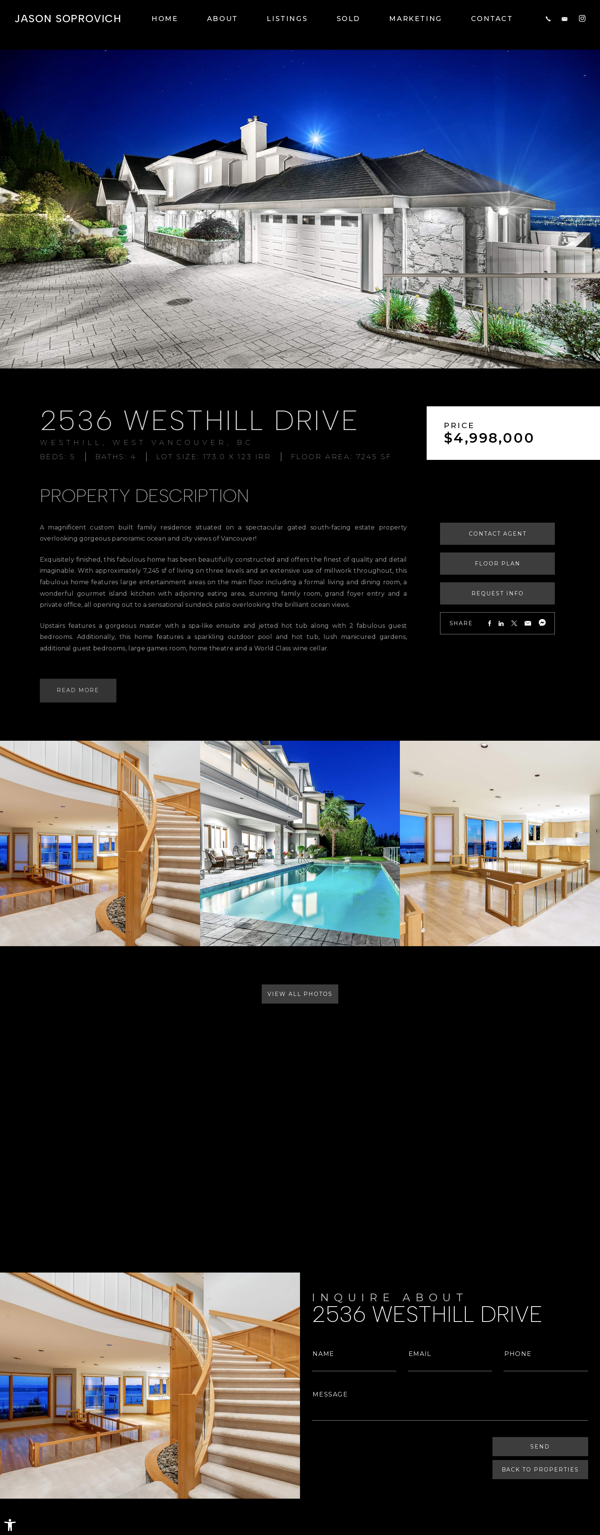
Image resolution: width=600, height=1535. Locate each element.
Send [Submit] (540, 1446)
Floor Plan (522, 563)
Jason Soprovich (68, 18)
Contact (492, 19)
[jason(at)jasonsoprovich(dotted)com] (564, 19)
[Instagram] (582, 18)
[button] (10, 1525)
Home (165, 19)
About (222, 19)
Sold (349, 19)
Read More (59, 690)
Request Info (522, 593)
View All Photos (300, 994)
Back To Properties (540, 1469)
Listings (287, 19)
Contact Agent (521, 533)
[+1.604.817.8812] (548, 19)
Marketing (415, 19)
